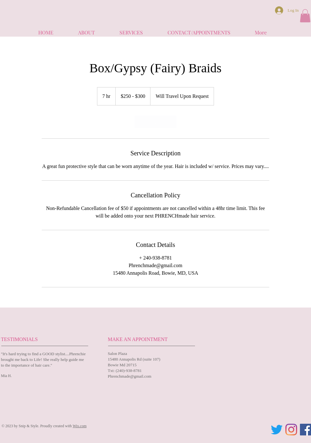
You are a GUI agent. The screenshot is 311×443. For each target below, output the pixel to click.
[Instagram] (291, 429)
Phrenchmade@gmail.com (129, 376)
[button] (305, 15)
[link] (155, 122)
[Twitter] (277, 429)
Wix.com (80, 426)
